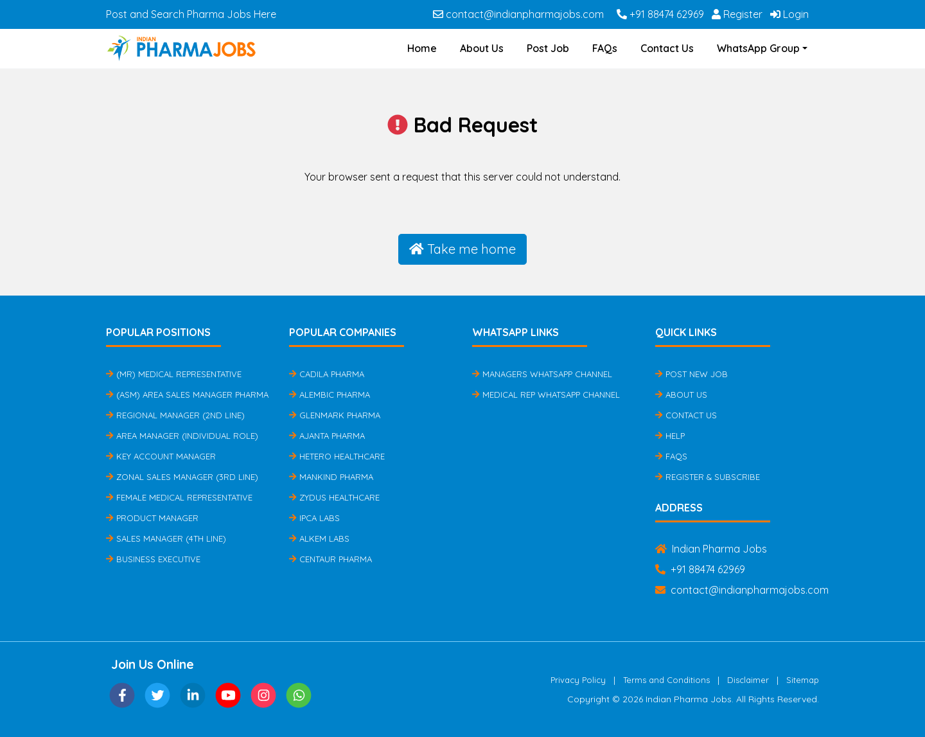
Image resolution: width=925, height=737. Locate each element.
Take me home (462, 249)
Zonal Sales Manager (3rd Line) (182, 477)
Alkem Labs (319, 538)
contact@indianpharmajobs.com (518, 14)
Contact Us (667, 48)
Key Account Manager (161, 456)
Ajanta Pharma (327, 436)
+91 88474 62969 (660, 14)
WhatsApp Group (758, 48)
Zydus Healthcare (334, 497)
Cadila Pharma (326, 374)
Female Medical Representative (179, 497)
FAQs (604, 48)
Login (789, 14)
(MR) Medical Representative (174, 374)
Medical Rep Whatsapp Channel (546, 394)
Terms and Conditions (666, 680)
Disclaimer (748, 680)
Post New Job (691, 374)
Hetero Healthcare (337, 456)
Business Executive (153, 559)
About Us (482, 48)
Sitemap (802, 680)
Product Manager (152, 518)
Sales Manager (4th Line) (166, 538)
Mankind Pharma (331, 477)
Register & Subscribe (707, 477)
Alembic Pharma (329, 394)
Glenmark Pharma (334, 415)
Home (422, 48)
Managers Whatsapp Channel (542, 374)
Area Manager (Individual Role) (182, 436)
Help (670, 436)
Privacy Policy (578, 680)
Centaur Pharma (330, 559)
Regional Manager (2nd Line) (175, 415)
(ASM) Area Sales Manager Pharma (187, 394)
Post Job (548, 48)
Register (737, 14)
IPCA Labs (314, 518)
